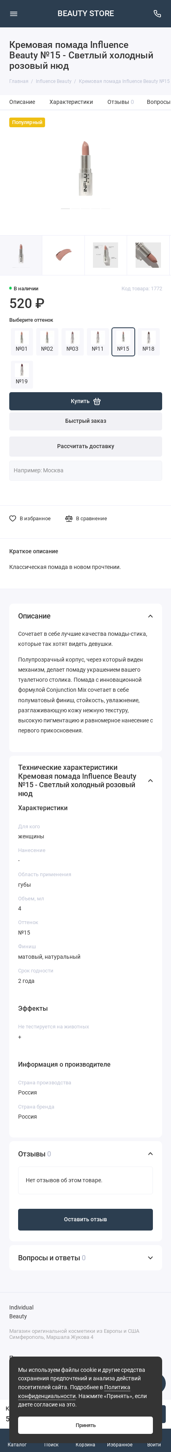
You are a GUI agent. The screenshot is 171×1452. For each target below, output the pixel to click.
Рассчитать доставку (85, 446)
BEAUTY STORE (86, 13)
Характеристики (71, 102)
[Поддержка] (157, 13)
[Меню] (13, 13)
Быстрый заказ (85, 421)
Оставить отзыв (85, 1219)
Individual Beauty (21, 1312)
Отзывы (120, 102)
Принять (86, 1425)
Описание (22, 102)
